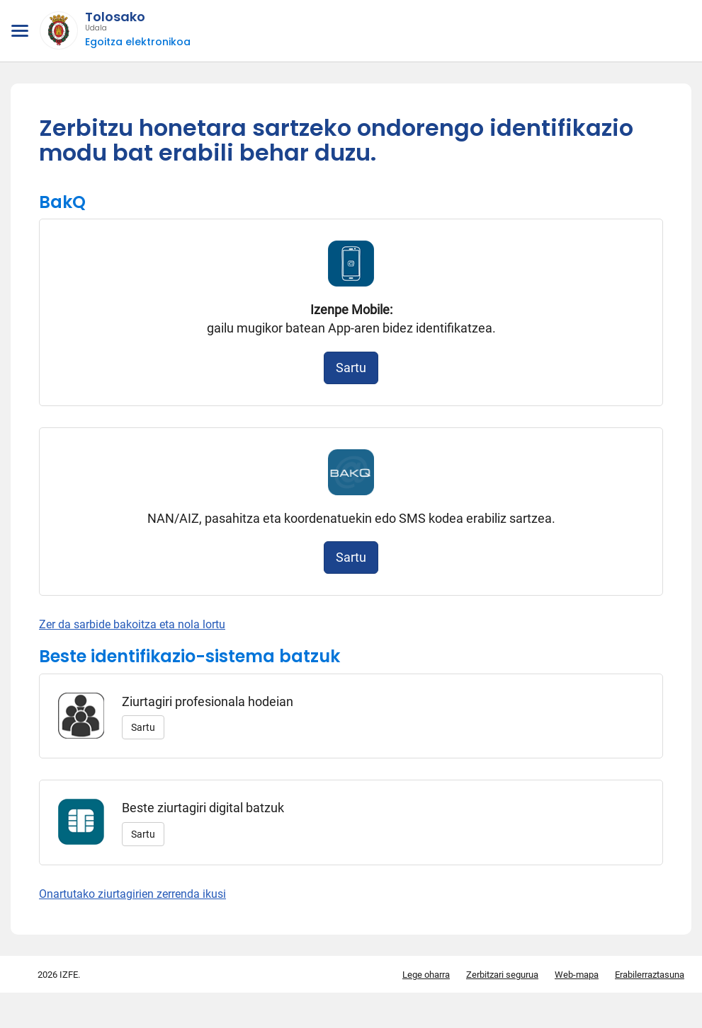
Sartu (351, 367)
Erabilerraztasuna (649, 974)
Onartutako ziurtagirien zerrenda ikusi (132, 894)
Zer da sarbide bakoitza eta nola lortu (132, 624)
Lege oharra (426, 974)
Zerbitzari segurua (502, 974)
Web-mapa (577, 974)
